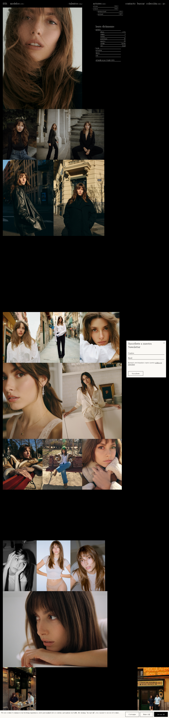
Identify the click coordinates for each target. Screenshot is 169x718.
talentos (75, 3)
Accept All (161, 714)
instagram (99, 50)
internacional (110, 11)
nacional (110, 14)
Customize (132, 714)
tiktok (97, 53)
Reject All (146, 714)
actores (99, 3)
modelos (17, 3)
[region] (84, 714)
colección (153, 3)
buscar (141, 3)
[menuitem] (164, 4)
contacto (130, 3)
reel (97, 55)
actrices (105, 9)
